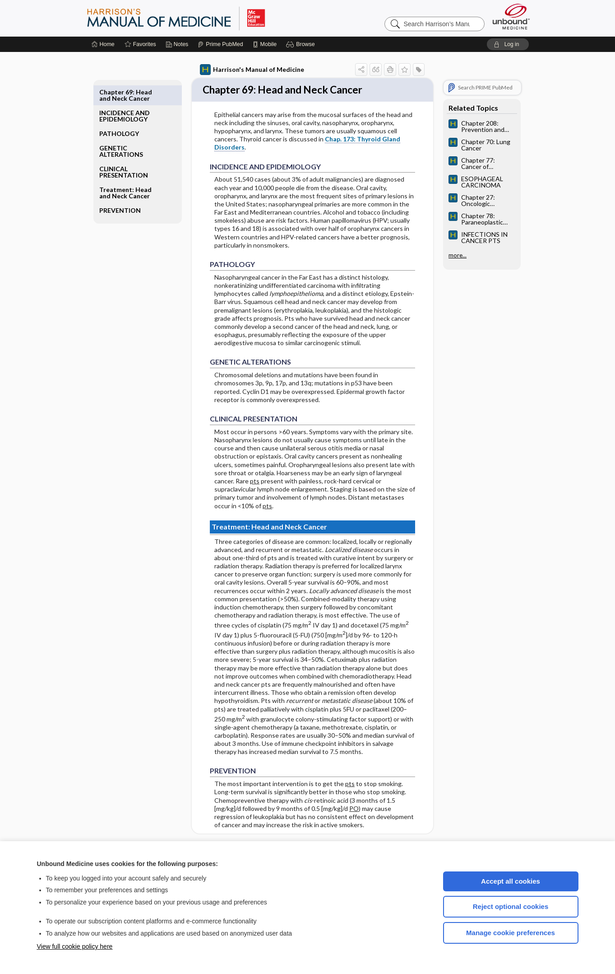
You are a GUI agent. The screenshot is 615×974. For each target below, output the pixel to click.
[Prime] (220, 44)
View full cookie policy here (75, 946)
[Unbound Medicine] (511, 16)
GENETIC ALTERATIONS (121, 130)
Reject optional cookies (511, 906)
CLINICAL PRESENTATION (123, 151)
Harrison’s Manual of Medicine (199, 18)
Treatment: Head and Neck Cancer (125, 172)
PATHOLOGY (119, 113)
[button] (301, 44)
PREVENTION (120, 189)
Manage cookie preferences (510, 933)
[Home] (103, 44)
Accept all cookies (510, 881)
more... (458, 255)
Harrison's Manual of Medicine (252, 69)
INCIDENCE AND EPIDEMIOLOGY (124, 95)
